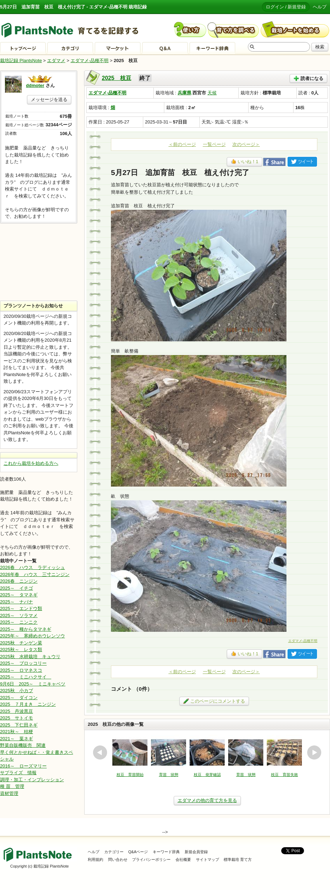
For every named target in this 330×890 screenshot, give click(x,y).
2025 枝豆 (116, 78)
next (314, 752)
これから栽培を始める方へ (31, 463)
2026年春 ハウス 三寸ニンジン (35, 574)
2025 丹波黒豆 (16, 711)
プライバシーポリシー (151, 859)
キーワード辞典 (166, 852)
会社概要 (183, 859)
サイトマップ (207, 859)
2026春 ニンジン (19, 581)
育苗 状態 (168, 774)
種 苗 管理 (12, 786)
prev (100, 752)
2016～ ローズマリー (23, 766)
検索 (319, 46)
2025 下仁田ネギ (19, 725)
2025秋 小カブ (16, 690)
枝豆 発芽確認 (207, 774)
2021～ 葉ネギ (16, 738)
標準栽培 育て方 (238, 859)
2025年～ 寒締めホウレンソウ (32, 635)
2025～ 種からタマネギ (25, 629)
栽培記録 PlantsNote (21, 60)
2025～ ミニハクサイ (25, 677)
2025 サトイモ (16, 718)
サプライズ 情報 (18, 772)
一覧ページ (214, 144)
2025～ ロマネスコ (21, 670)
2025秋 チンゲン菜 (21, 642)
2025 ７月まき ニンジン (28, 704)
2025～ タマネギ (19, 594)
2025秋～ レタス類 (21, 649)
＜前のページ (182, 144)
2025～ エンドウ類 (21, 608)
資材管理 (9, 793)
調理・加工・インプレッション (32, 779)
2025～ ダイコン (19, 697)
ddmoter (35, 85)
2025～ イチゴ (16, 588)
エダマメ (56, 60)
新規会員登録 (196, 852)
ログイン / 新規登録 (286, 6)
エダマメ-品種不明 (89, 60)
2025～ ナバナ (16, 601)
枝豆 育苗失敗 (284, 774)
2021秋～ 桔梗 (16, 731)
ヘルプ (319, 6)
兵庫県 (184, 92)
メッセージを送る (49, 99)
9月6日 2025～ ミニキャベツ (32, 684)
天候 (212, 92)
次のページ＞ (246, 144)
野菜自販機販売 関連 (23, 745)
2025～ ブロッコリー (23, 663)
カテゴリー (114, 852)
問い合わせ (117, 859)
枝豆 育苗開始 (130, 774)
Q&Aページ (138, 852)
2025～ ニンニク (19, 622)
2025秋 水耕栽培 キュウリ (30, 656)
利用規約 (95, 859)
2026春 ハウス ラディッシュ (32, 567)
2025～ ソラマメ (19, 615)
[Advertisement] (39, 262)
